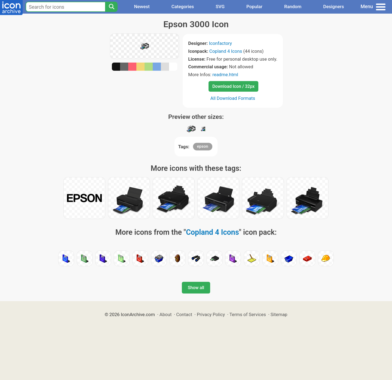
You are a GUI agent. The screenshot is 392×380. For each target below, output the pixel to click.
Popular (254, 6)
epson (202, 146)
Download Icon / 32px (233, 86)
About (166, 314)
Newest (141, 6)
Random (292, 6)
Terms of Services (247, 314)
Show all (196, 287)
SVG (220, 6)
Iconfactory (220, 43)
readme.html (225, 74)
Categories (182, 6)
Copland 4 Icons (225, 51)
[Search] (111, 7)
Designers (333, 6)
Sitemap (279, 314)
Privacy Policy (211, 314)
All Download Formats (232, 98)
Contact (184, 314)
